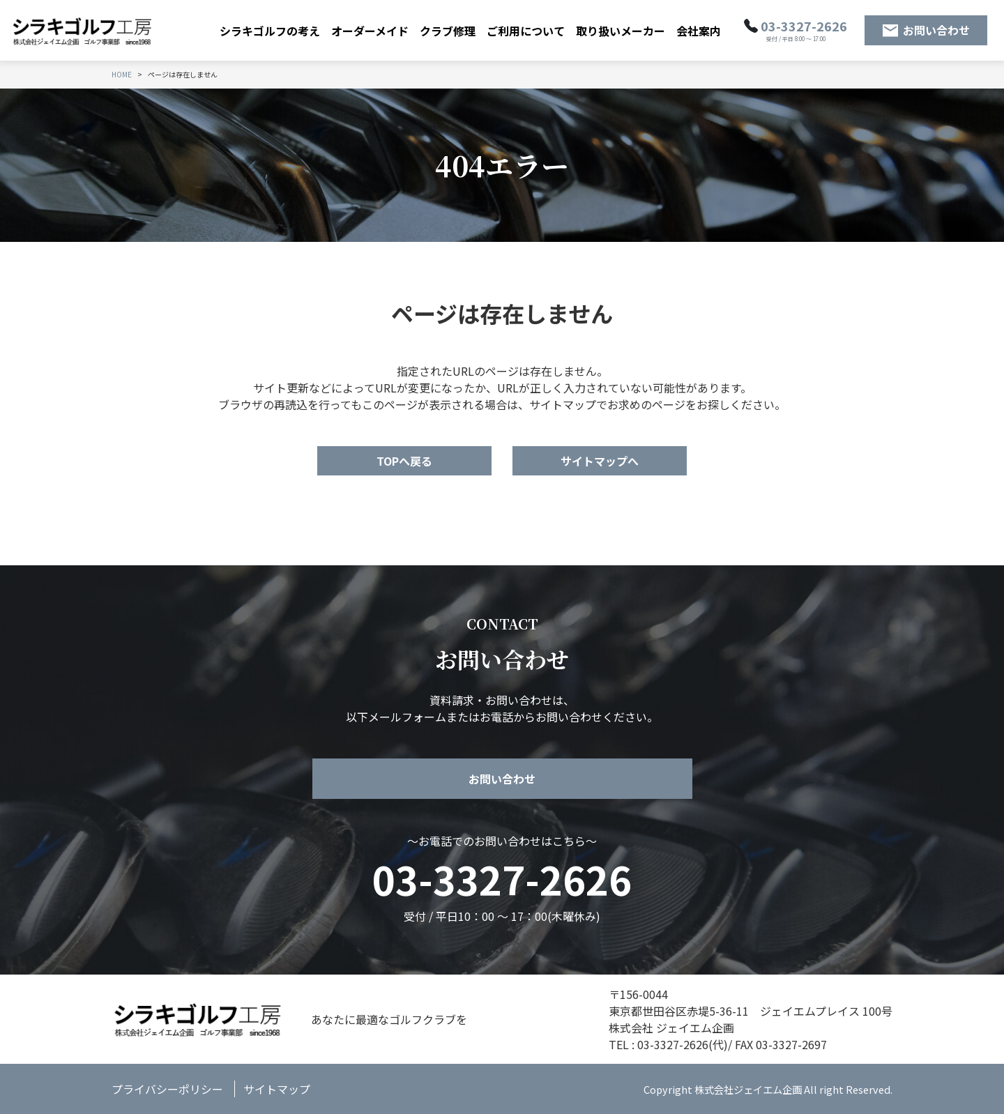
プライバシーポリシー (167, 1089)
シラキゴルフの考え (270, 30)
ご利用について (526, 30)
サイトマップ (276, 1089)
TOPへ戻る (404, 460)
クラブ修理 (448, 30)
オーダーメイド (370, 30)
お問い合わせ (936, 30)
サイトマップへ (600, 460)
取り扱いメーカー (620, 30)
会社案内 (698, 30)
